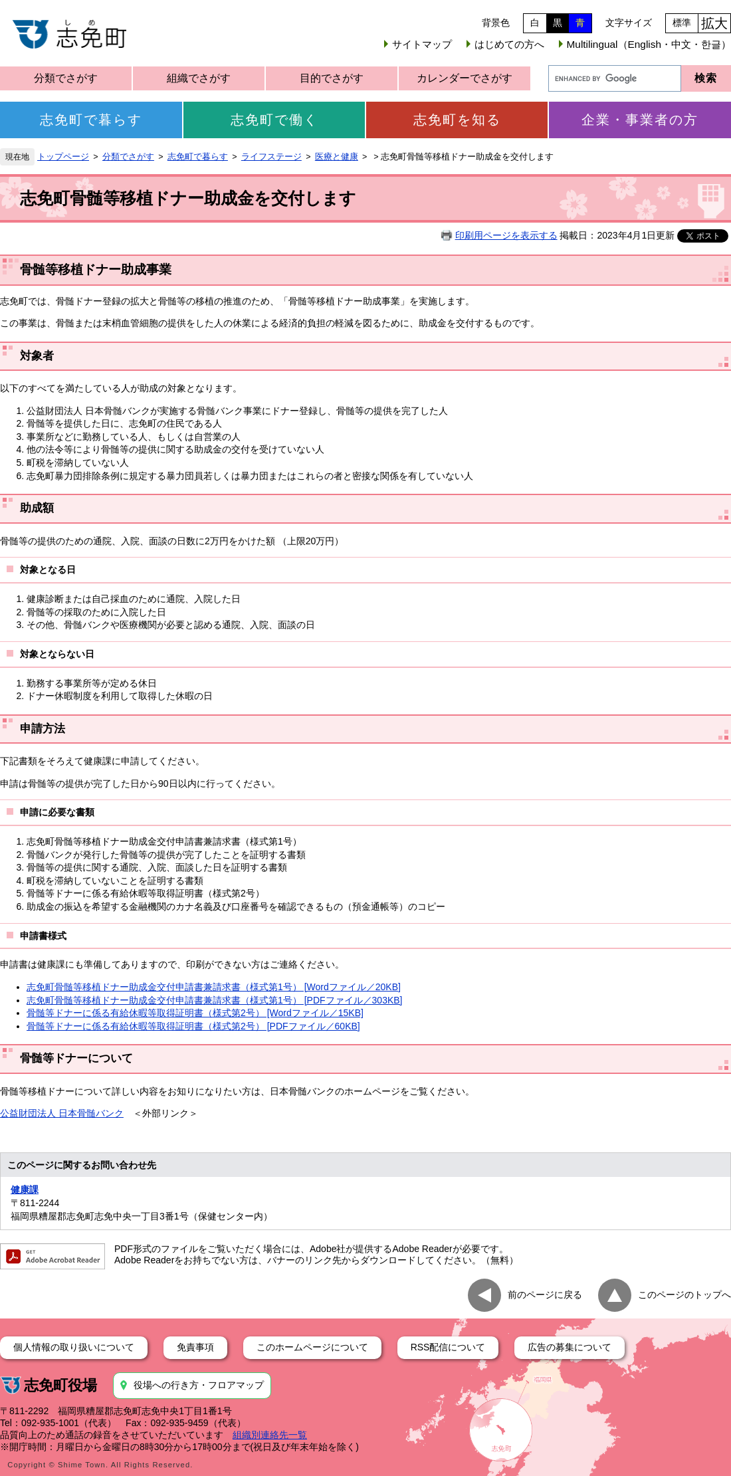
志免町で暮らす (91, 119)
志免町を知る (457, 119)
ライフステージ (271, 156)
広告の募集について (569, 1347)
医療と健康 (336, 156)
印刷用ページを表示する (506, 235)
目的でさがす (332, 78)
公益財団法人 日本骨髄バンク (62, 1113)
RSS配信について (448, 1347)
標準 (682, 22)
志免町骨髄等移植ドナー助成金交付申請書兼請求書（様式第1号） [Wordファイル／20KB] (214, 987)
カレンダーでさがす (464, 78)
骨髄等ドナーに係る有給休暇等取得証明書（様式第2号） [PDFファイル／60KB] (193, 1026)
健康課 (25, 1189)
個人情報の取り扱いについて (73, 1347)
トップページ (63, 156)
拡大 (714, 23)
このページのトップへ (684, 1294)
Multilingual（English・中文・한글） (649, 44)
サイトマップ (422, 44)
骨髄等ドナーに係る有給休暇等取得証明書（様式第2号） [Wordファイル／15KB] (195, 1012)
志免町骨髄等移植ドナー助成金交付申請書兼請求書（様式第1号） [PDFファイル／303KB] (215, 1000)
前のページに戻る (545, 1294)
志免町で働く (274, 119)
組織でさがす (199, 78)
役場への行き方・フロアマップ (199, 1385)
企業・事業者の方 (639, 119)
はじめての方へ (509, 44)
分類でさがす (66, 78)
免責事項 (195, 1347)
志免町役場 (60, 1385)
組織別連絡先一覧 (270, 1434)
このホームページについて (312, 1347)
